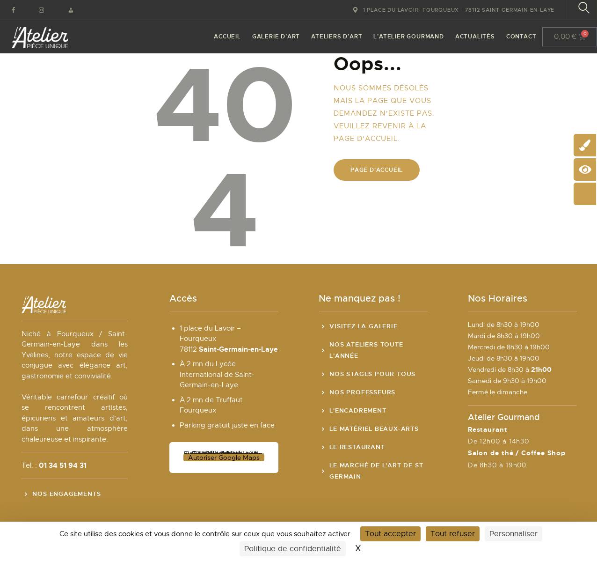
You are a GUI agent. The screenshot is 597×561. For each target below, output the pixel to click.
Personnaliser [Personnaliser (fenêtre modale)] (513, 534)
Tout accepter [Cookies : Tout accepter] (390, 534)
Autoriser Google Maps (224, 457)
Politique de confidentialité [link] (292, 549)
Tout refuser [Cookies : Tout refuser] (452, 534)
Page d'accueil (376, 170)
